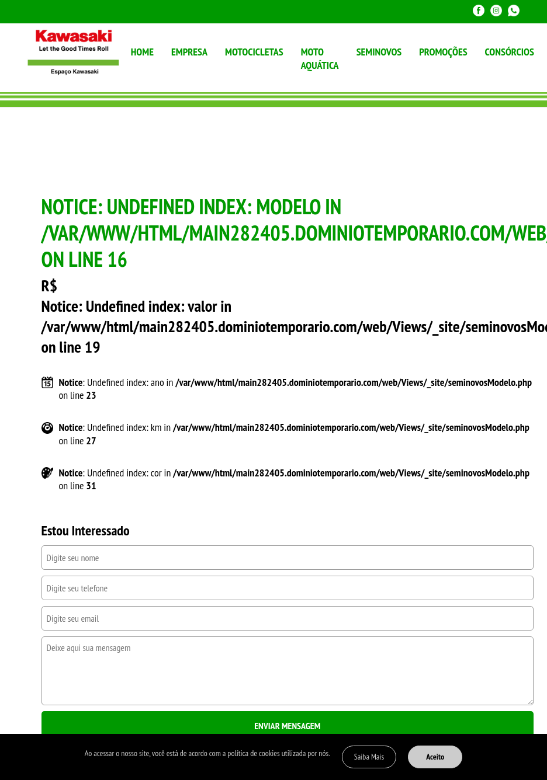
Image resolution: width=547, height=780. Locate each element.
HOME (142, 51)
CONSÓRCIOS (509, 51)
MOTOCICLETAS (254, 51)
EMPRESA (189, 51)
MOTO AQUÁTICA (320, 58)
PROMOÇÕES (443, 51)
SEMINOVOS (379, 51)
